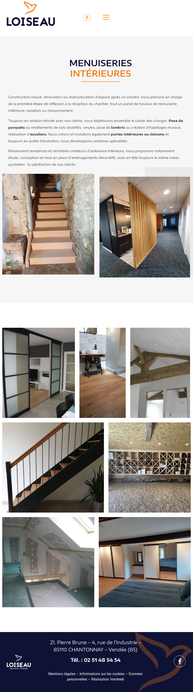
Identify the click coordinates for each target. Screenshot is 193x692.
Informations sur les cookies (102, 674)
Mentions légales (61, 674)
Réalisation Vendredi (107, 679)
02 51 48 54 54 (102, 660)
